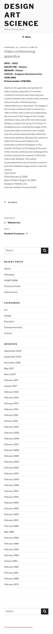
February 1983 (11, 555)
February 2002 (11, 467)
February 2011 (11, 415)
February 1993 (11, 508)
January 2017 (10, 386)
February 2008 (11, 438)
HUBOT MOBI (11, 280)
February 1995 (11, 497)
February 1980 (11, 578)
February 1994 (11, 502)
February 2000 (11, 479)
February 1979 (11, 584)
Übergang (9, 274)
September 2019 (12, 357)
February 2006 (11, 450)
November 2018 (12, 362)
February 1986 (11, 538)
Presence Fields (12, 286)
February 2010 (11, 427)
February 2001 (11, 473)
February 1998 (11, 485)
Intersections (11, 292)
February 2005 (11, 456)
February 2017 (11, 380)
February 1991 (11, 520)
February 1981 (11, 572)
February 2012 (11, 409)
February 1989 (11, 526)
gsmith (33, 47)
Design (7, 315)
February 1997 (11, 491)
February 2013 (11, 403)
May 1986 (9, 532)
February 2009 (11, 432)
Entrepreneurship (13, 327)
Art (5, 310)
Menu (26, 37)
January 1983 (11, 561)
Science (12, 202)
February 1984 (11, 549)
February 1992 (11, 514)
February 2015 (11, 392)
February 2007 (11, 444)
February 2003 (11, 462)
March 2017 (10, 374)
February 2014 (11, 397)
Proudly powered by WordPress (18, 627)
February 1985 (11, 543)
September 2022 (12, 351)
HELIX (7, 268)
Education (9, 321)
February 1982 (11, 567)
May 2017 (9, 368)
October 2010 (11, 421)
